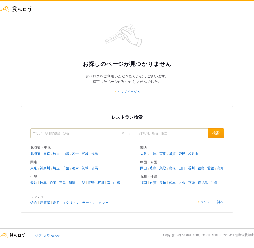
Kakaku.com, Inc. (194, 235)
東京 (33, 168)
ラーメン (89, 203)
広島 (153, 168)
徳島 (201, 168)
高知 (220, 168)
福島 (94, 154)
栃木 (75, 168)
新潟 (72, 183)
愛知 (33, 183)
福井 (120, 183)
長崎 (162, 183)
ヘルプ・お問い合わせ (47, 235)
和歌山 (193, 154)
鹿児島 (203, 183)
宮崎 (191, 183)
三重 (62, 183)
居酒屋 (45, 203)
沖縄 (214, 183)
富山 (110, 183)
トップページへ (128, 92)
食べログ (16, 9)
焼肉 (33, 203)
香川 (191, 168)
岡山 (143, 168)
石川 (100, 183)
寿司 (56, 203)
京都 (162, 154)
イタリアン (70, 203)
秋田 (56, 154)
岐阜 (43, 183)
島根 (172, 168)
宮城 (85, 154)
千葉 (65, 168)
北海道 (35, 154)
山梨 (81, 183)
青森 (46, 154)
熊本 (172, 183)
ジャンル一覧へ (212, 202)
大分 (182, 183)
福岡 (143, 183)
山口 (182, 168)
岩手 (75, 154)
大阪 (143, 154)
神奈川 (45, 168)
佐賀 (153, 183)
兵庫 (153, 154)
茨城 (85, 168)
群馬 (94, 168)
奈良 (182, 154)
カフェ (103, 203)
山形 (65, 154)
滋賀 (172, 154)
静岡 (53, 183)
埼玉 (56, 168)
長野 (91, 183)
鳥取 (162, 168)
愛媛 (210, 168)
